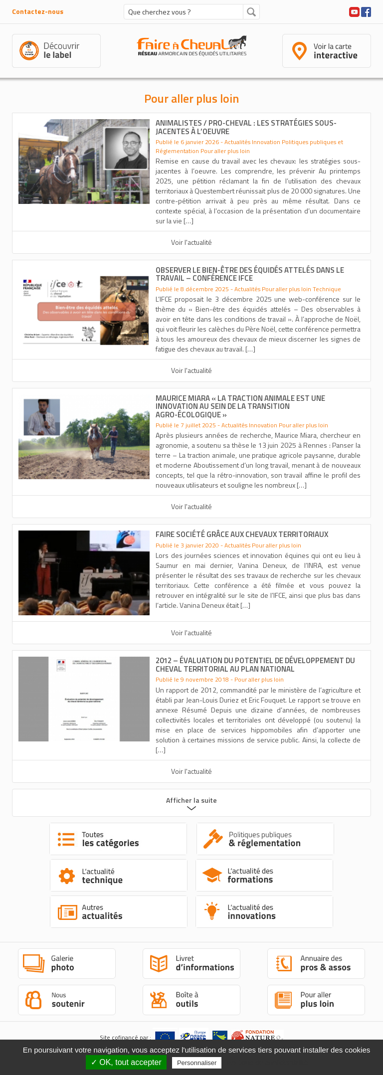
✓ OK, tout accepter (126, 1062)
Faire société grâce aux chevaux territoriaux (242, 534)
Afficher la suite (191, 800)
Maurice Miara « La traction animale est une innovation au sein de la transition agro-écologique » (240, 406)
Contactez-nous (37, 11)
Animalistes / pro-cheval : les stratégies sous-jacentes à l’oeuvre (246, 127)
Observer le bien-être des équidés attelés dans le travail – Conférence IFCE (250, 274)
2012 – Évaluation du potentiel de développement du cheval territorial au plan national (255, 665)
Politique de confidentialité (267, 1063)
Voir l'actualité (191, 242)
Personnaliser (197, 1063)
